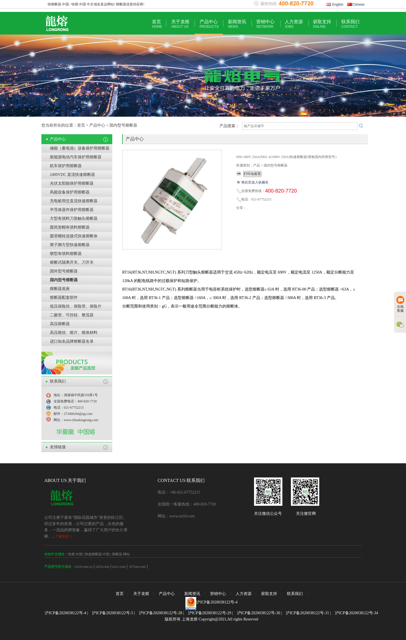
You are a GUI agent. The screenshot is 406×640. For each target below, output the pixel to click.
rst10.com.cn (83, 567)
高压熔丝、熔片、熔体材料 (74, 332)
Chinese (356, 5)
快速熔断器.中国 (97, 554)
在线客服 (400, 304)
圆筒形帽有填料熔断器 (70, 227)
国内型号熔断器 (64, 280)
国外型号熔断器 (64, 271)
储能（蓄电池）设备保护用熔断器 (79, 148)
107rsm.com (137, 567)
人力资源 (294, 24)
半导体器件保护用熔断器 (72, 210)
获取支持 (322, 24)
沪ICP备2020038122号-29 (209, 613)
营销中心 (265, 24)
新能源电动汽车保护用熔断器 (76, 157)
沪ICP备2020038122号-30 (258, 613)
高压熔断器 (60, 324)
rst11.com (118, 567)
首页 (157, 24)
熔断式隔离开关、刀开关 (72, 262)
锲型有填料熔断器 (66, 253)
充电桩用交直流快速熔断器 (74, 201)
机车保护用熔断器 (66, 166)
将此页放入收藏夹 (254, 182)
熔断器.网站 (121, 554)
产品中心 (209, 24)
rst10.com (102, 567)
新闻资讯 (237, 24)
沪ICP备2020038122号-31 (307, 613)
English (334, 5)
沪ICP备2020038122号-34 (356, 613)
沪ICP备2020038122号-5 (112, 613)
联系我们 (350, 24)
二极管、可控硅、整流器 (72, 315)
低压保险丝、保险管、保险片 (76, 306)
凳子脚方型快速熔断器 (70, 245)
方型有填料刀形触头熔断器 (74, 218)
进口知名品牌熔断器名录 (72, 341)
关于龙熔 (180, 24)
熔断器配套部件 (64, 297)
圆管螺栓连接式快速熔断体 (74, 236)
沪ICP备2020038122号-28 (160, 613)
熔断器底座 (60, 289)
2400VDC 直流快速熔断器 (72, 174)
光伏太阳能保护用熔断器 (72, 183)
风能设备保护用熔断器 (70, 192)
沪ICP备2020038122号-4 (216, 602)
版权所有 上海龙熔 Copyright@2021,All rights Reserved (211, 619)
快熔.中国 (75, 554)
